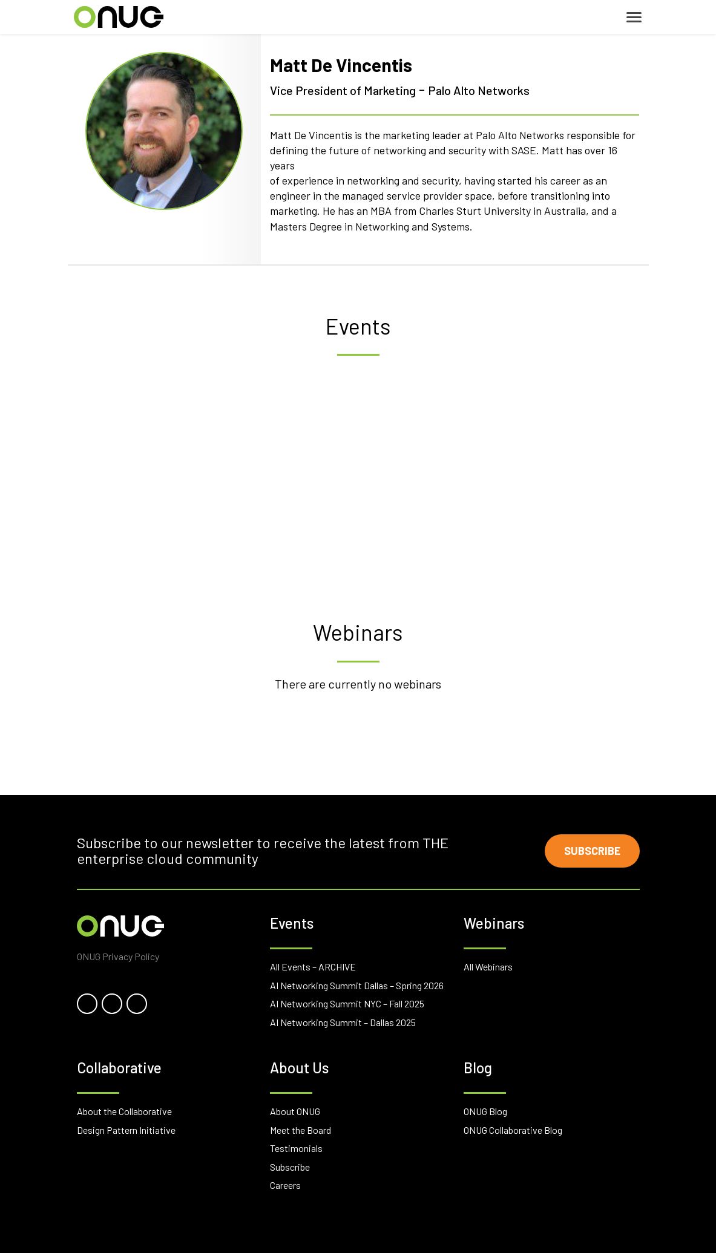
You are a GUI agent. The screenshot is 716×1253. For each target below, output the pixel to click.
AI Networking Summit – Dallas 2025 (343, 1022)
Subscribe (591, 850)
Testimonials (296, 1148)
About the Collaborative (124, 1111)
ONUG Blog (485, 1111)
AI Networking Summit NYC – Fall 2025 (347, 1003)
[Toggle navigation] (634, 17)
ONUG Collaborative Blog (513, 1129)
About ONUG (295, 1111)
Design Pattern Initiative (126, 1129)
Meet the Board (300, 1129)
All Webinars (488, 966)
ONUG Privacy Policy (118, 955)
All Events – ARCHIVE (313, 966)
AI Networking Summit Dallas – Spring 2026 (357, 984)
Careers (285, 1185)
